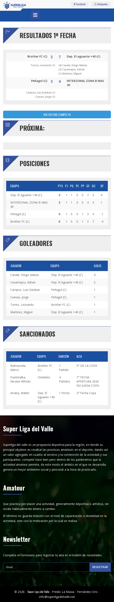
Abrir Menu (35, 15)
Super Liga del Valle (38, 591)
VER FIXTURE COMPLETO (57, 114)
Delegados (101, 4)
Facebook (79, 4)
